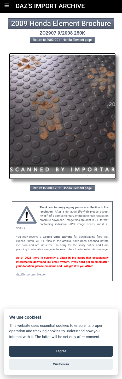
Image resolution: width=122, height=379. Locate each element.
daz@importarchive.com (32, 274)
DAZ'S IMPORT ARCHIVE (50, 6)
